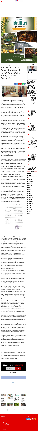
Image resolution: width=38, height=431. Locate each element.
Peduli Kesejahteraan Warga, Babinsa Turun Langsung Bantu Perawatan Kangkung (16, 410)
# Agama (29, 173)
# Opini (28, 191)
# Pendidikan (29, 195)
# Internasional (30, 181)
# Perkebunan (30, 203)
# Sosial (28, 213)
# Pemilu (29, 193)
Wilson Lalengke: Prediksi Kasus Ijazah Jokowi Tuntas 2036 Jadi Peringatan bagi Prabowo (32, 92)
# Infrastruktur (30, 179)
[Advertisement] (19, 9)
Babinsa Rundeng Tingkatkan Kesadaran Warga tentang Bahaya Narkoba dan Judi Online (3, 400)
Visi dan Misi (5, 423)
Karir (3, 428)
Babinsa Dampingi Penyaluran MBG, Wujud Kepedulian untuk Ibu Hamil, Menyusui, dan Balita (32, 128)
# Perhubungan (30, 197)
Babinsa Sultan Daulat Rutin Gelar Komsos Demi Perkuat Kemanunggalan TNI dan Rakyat (3, 410)
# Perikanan (29, 199)
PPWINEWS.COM (4, 100)
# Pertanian (29, 207)
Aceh (4, 65)
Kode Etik (4, 429)
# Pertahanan (29, 205)
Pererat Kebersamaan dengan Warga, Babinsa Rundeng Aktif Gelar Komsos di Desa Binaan (9, 410)
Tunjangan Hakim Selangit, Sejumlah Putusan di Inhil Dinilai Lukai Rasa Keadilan (31, 87)
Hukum (16, 65)
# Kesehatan (29, 183)
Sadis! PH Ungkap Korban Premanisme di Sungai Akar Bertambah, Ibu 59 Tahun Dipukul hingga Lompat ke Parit (32, 75)
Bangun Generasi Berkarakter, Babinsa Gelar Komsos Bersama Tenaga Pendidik (23, 400)
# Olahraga (29, 189)
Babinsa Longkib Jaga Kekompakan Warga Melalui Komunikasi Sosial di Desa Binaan (23, 410)
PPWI (19, 65)
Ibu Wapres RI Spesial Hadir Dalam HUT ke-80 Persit (16, 399)
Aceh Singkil (8, 65)
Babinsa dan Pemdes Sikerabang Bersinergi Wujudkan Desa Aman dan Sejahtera (32, 120)
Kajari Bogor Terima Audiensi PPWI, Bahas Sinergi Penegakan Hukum (31, 82)
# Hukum (29, 177)
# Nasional (29, 187)
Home (2, 65)
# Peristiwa (29, 201)
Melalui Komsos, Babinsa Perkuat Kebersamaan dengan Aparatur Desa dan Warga (32, 136)
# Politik (28, 211)
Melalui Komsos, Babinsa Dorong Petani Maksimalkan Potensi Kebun (32, 142)
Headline (12, 65)
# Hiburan (29, 175)
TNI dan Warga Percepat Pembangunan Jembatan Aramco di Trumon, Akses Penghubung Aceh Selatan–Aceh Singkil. (32, 158)
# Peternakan (29, 209)
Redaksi (4, 419)
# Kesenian (29, 185)
